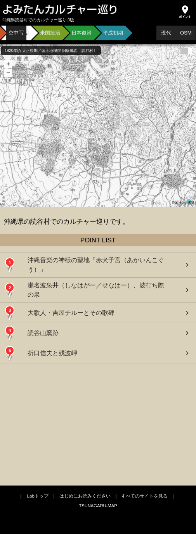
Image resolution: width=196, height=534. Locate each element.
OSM (186, 33)
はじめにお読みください (85, 496)
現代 (166, 33)
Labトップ (38, 496)
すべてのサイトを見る (144, 496)
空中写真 (16, 35)
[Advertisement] (98, 423)
